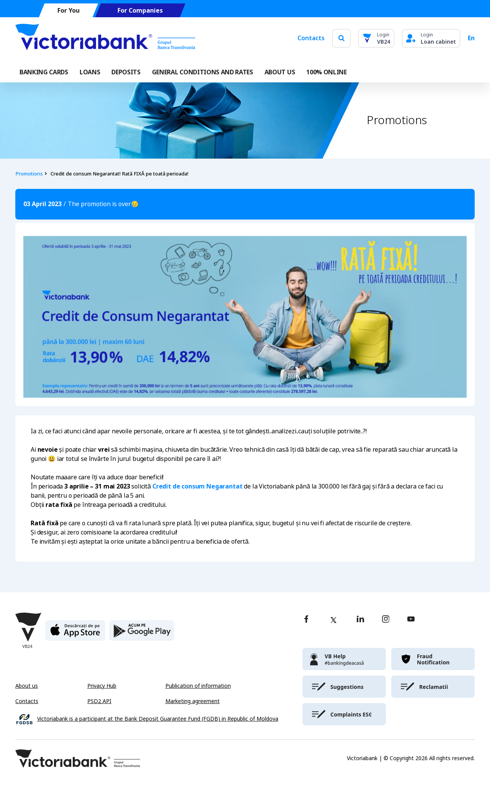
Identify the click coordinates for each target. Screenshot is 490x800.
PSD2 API (99, 701)
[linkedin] (360, 620)
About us (26, 686)
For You (68, 10)
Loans (90, 72)
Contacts (311, 38)
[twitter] (333, 620)
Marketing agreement (192, 701)
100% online (326, 72)
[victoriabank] (344, 659)
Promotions (29, 173)
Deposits (125, 72)
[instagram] (385, 620)
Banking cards (44, 72)
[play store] (141, 633)
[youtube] (411, 620)
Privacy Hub (101, 686)
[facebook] (306, 620)
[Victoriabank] (105, 38)
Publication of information (198, 686)
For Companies (140, 10)
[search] (341, 38)
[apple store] (75, 633)
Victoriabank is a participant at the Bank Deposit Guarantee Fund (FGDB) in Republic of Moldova (157, 719)
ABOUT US (280, 72)
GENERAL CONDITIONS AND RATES (202, 72)
